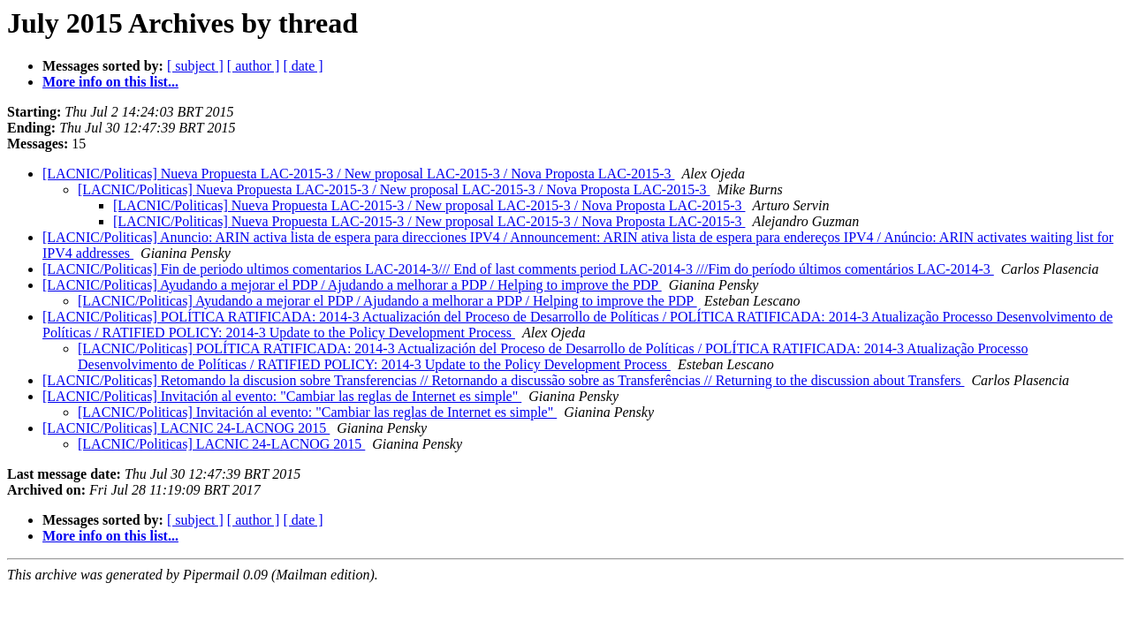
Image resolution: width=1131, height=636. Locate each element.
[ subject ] (195, 65)
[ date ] (303, 65)
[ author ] (253, 65)
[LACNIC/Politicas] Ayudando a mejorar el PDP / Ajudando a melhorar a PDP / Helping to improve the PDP (352, 284)
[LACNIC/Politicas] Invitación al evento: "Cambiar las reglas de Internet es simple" (281, 396)
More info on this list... (110, 81)
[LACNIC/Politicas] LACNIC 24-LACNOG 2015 (186, 427)
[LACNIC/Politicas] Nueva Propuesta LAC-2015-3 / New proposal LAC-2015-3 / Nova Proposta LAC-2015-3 (429, 205)
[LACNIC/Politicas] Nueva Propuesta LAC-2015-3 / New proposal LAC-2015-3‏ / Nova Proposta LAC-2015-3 (358, 173)
